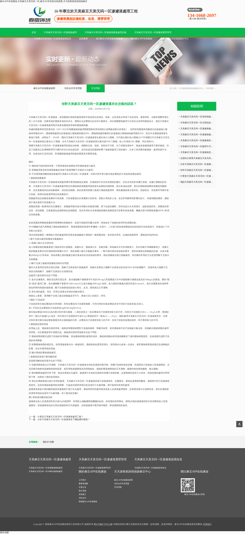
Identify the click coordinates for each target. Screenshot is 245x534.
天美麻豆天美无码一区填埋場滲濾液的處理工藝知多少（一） (209, 117)
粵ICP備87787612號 (103, 524)
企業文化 (82, 487)
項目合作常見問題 (73, 88)
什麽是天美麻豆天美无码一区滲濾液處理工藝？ (60, 416)
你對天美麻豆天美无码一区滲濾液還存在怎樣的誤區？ (206, 170)
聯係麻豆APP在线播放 (88, 501)
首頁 (34, 32)
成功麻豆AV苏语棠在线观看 (109, 38)
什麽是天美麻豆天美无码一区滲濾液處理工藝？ (203, 176)
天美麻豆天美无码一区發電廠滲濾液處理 (45, 468)
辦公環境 (82, 491)
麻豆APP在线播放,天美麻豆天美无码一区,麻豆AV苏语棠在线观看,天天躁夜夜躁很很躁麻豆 (43, 1)
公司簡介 (82, 480)
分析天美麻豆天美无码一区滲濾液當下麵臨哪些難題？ (64, 419)
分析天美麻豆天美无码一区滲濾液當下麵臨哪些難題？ (206, 164)
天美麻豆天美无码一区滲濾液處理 (60, 32)
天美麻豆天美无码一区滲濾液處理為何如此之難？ (204, 134)
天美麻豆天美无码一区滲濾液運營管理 (152, 32)
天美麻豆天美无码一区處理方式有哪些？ (200, 146)
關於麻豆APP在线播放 (141, 38)
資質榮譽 (83, 38)
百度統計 (207, 524)
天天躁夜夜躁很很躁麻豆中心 (174, 38)
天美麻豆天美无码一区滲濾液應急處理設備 (105, 32)
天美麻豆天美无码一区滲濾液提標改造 (52, 38)
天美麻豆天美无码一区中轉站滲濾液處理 (45, 471)
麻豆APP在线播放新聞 (44, 88)
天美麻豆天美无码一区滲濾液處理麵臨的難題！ (203, 128)
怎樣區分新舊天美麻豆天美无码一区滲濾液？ (202, 158)
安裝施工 (82, 494)
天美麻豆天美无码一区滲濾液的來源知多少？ (202, 140)
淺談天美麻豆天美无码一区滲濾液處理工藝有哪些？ (205, 182)
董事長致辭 (83, 483)
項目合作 (82, 498)
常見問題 (95, 88)
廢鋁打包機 (48, 442)
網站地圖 (4, 532)
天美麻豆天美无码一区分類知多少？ (197, 122)
